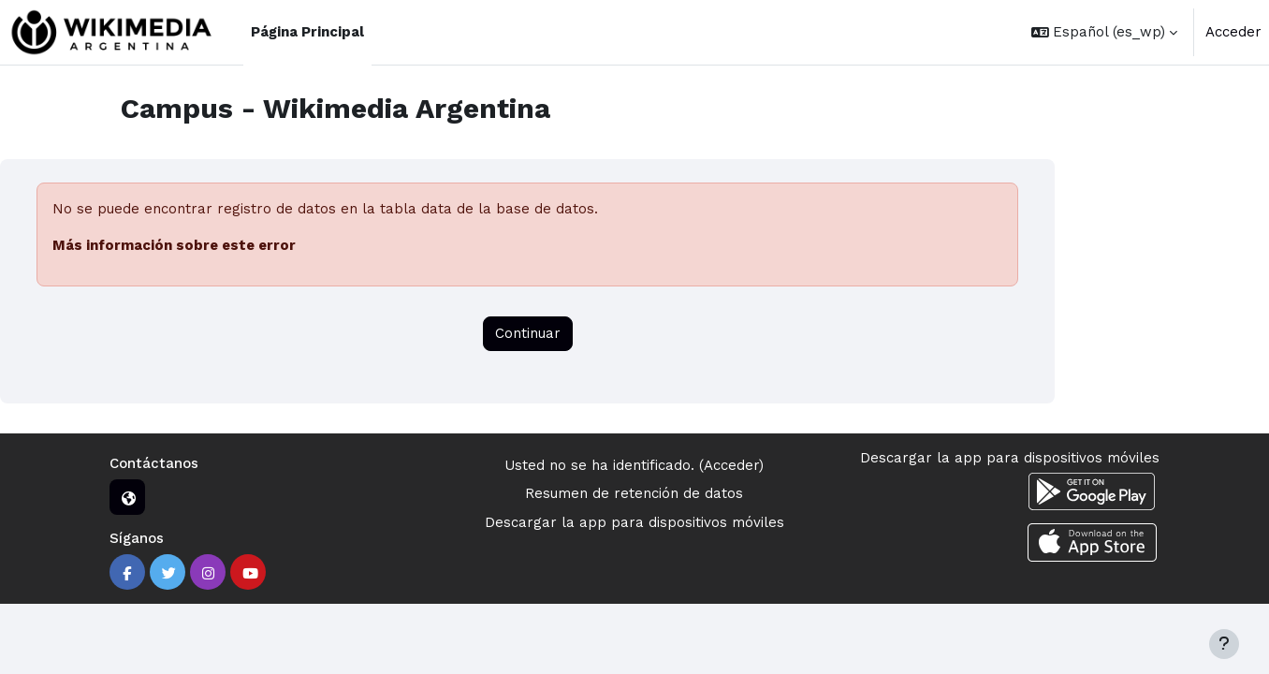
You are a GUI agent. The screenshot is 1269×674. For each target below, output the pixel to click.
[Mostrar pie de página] (1224, 644)
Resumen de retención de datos (634, 493)
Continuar (528, 333)
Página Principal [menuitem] (307, 31)
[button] (1104, 32)
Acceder (1233, 31)
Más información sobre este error (174, 245)
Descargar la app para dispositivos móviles (634, 522)
